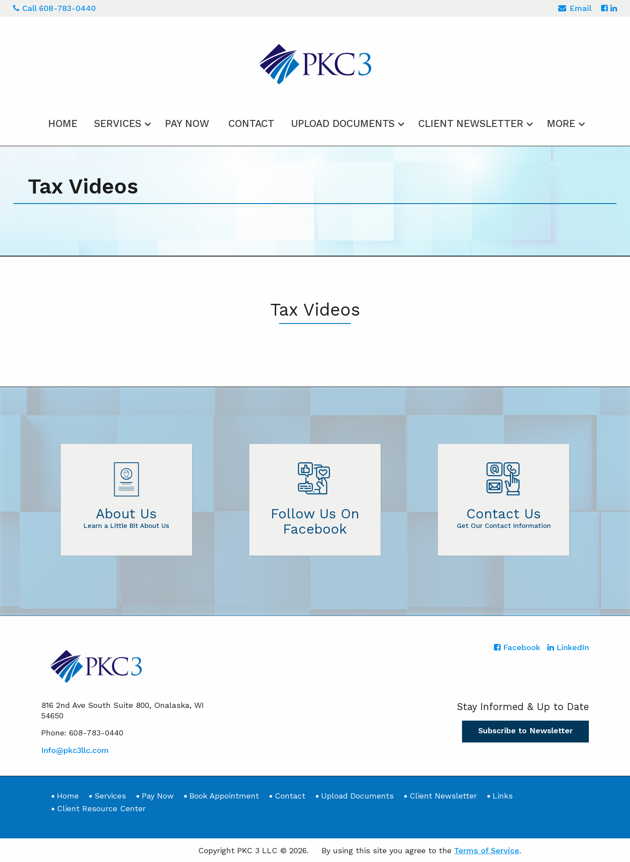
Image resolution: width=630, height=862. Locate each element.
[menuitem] (62, 122)
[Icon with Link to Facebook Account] (604, 8)
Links (503, 795)
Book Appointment (224, 795)
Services (117, 123)
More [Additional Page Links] (561, 123)
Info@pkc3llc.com (75, 749)
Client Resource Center (101, 808)
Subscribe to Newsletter (525, 730)
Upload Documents (343, 123)
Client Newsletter (470, 123)
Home (62, 123)
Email (574, 9)
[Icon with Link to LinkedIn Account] (613, 8)
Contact (251, 123)
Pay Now (187, 123)
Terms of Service (486, 849)
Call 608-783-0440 (54, 8)
